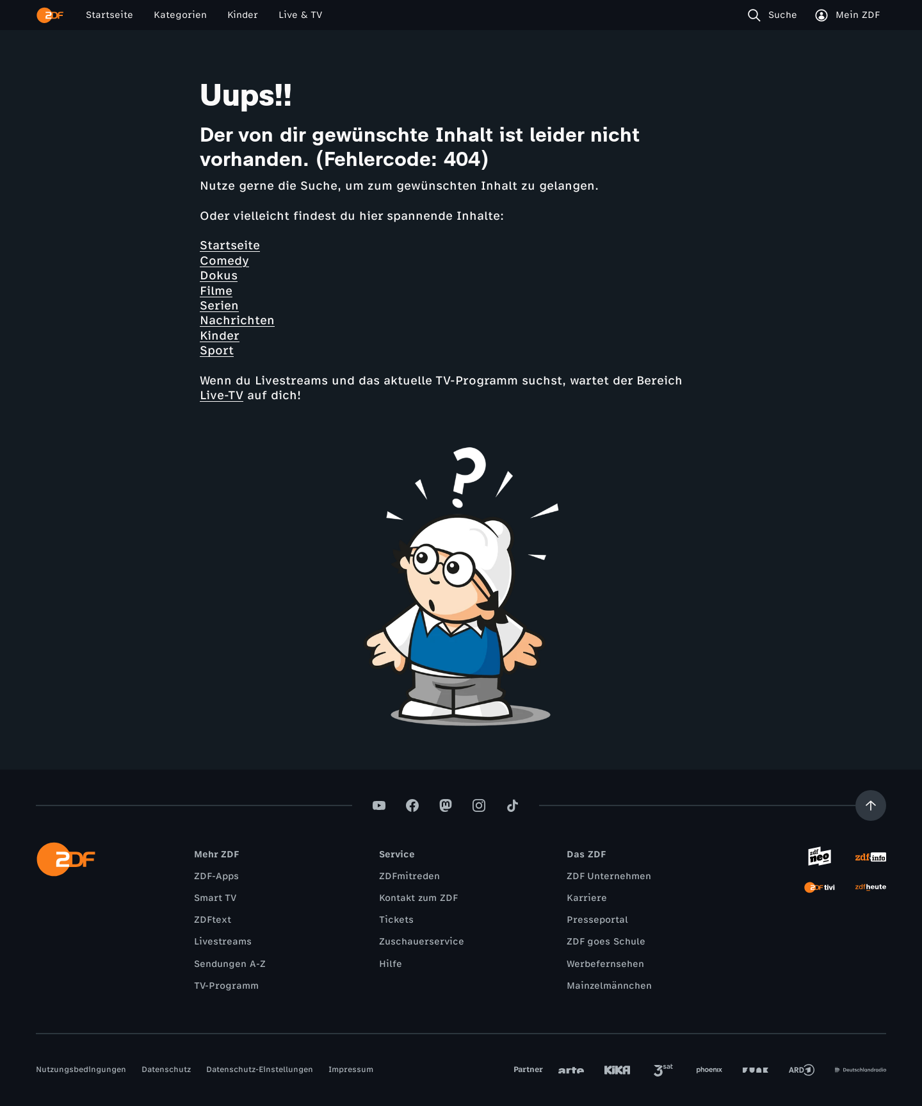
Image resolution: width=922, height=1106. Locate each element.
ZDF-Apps (216, 876)
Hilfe (390, 964)
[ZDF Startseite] (50, 15)
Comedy (224, 261)
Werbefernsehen (605, 964)
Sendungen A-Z (230, 964)
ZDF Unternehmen (609, 876)
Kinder (219, 336)
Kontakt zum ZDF (418, 898)
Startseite (230, 245)
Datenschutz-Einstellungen (259, 1069)
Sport (217, 350)
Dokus (219, 275)
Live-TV (221, 395)
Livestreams (223, 941)
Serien (219, 306)
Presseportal (597, 919)
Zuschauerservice (421, 941)
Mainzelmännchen (609, 985)
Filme (216, 291)
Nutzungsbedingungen (81, 1069)
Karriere (587, 898)
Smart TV (215, 898)
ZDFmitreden (409, 876)
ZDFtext (212, 919)
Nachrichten (237, 320)
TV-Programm (226, 985)
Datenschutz (166, 1069)
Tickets (396, 919)
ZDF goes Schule (606, 941)
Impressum (350, 1069)
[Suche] (775, 15)
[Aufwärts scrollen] (870, 805)
